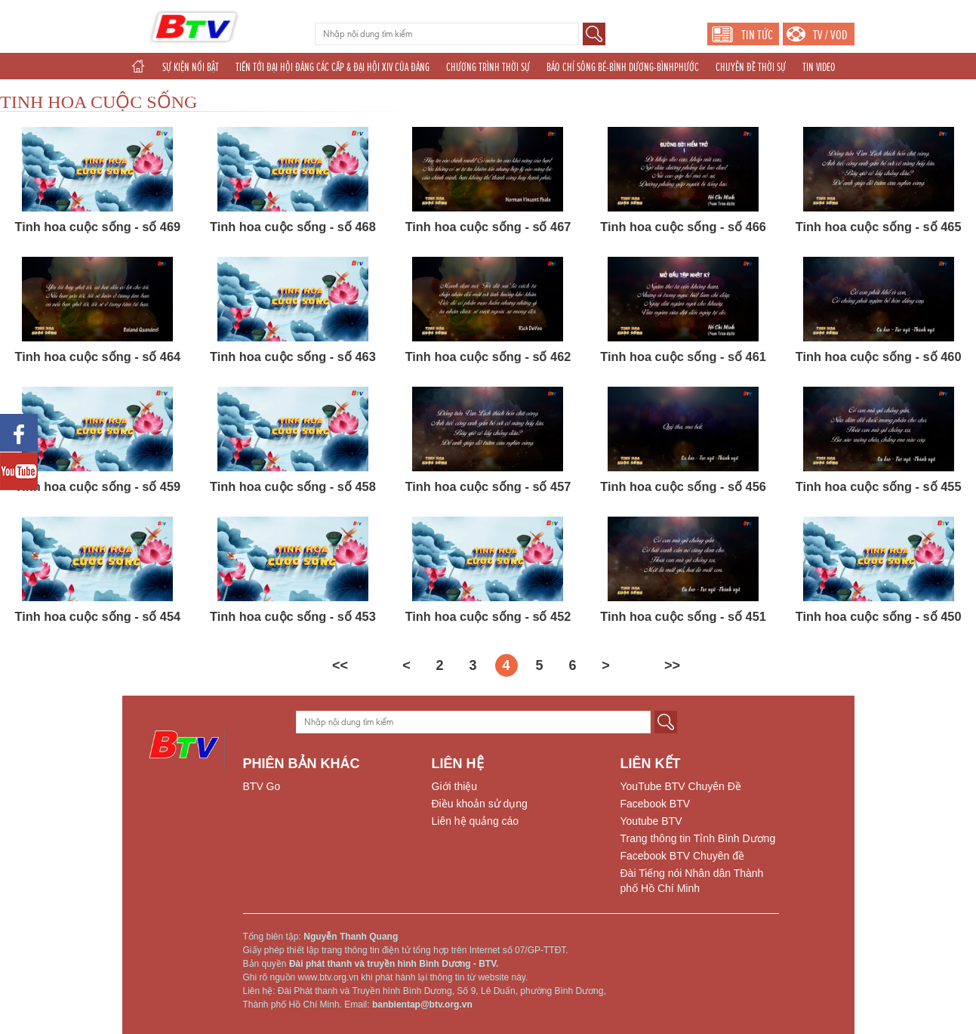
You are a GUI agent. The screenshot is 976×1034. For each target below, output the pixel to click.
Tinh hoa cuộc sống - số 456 (683, 486)
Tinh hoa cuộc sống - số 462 (488, 356)
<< (340, 665)
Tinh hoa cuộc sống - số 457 (488, 486)
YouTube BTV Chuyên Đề (680, 786)
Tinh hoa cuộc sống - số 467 (488, 226)
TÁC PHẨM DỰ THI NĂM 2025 (331, 93)
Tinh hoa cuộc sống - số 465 (879, 226)
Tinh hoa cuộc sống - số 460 (879, 356)
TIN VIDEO (819, 67)
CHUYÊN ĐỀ (193, 93)
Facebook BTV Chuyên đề (682, 856)
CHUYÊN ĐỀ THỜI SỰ (751, 67)
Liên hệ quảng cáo (475, 821)
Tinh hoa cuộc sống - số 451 (683, 616)
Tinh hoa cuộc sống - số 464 (97, 356)
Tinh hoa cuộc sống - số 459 (97, 486)
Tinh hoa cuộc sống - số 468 (293, 226)
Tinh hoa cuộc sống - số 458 (293, 486)
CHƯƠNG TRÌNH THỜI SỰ (488, 67)
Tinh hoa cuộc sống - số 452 (488, 616)
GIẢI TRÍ (143, 93)
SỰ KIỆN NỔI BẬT (190, 67)
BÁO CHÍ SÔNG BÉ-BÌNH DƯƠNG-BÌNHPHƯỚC (622, 67)
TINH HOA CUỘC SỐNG (98, 102)
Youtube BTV (651, 821)
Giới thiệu (455, 786)
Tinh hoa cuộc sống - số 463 (293, 356)
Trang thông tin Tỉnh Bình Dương (698, 838)
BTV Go (262, 786)
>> (672, 665)
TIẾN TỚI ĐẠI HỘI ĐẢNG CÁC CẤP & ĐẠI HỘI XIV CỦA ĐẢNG (333, 67)
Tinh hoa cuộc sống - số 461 (683, 356)
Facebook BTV (655, 804)
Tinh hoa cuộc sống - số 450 (879, 616)
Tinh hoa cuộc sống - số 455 (879, 486)
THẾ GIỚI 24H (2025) (482, 93)
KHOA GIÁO (247, 93)
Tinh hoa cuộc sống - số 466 (683, 226)
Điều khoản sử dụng (480, 804)
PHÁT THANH (555, 93)
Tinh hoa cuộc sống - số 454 (97, 616)
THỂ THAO (413, 93)
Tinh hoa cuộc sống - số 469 (97, 226)
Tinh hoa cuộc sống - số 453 (293, 616)
